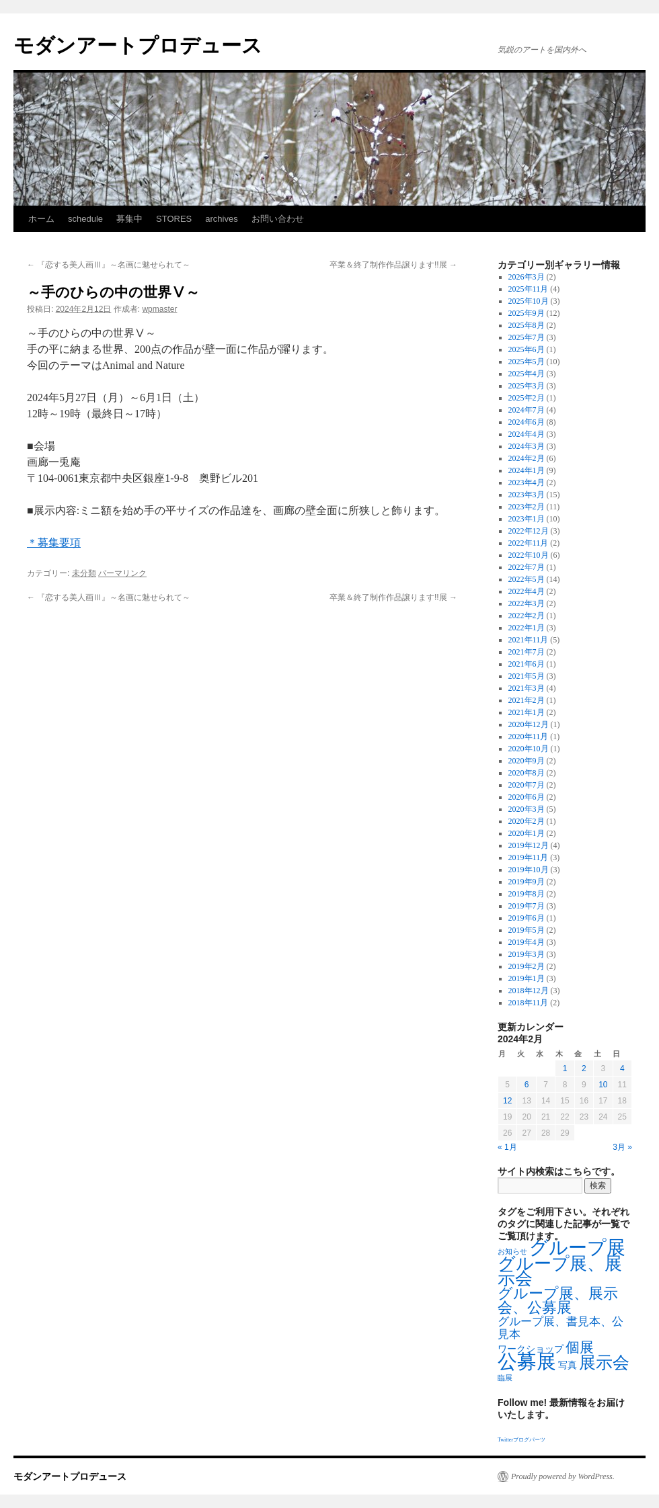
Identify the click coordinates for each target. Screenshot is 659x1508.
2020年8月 (526, 773)
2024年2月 (526, 458)
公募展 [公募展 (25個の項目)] (527, 1361)
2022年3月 (526, 603)
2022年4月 (526, 591)
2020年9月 (526, 760)
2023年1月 (526, 518)
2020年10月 (528, 748)
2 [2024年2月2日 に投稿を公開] (584, 1068)
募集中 (129, 219)
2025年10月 (528, 301)
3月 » (622, 1147)
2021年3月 (526, 688)
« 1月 (507, 1147)
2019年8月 (526, 893)
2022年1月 (526, 627)
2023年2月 (526, 506)
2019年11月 (528, 857)
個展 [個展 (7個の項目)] (580, 1347)
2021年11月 (528, 639)
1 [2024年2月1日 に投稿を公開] (565, 1068)
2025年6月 (526, 349)
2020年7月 (526, 785)
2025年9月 (526, 313)
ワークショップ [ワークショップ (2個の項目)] (531, 1349)
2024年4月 (526, 434)
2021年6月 (526, 664)
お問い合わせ (277, 219)
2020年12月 (528, 724)
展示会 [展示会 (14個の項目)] (604, 1362)
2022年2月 (526, 615)
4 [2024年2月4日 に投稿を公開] (622, 1068)
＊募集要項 (54, 542)
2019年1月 (526, 978)
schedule (85, 219)
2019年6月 (526, 918)
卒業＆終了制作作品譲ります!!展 (393, 264)
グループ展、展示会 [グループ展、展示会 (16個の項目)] (560, 1271)
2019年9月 (526, 881)
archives (221, 219)
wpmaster (159, 309)
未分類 (84, 573)
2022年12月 (528, 531)
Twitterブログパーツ (521, 1440)
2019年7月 (526, 906)
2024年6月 (526, 422)
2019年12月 (528, 845)
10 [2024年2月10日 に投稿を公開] (602, 1084)
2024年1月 (526, 470)
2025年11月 (528, 289)
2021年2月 (526, 700)
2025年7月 (526, 337)
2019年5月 (526, 930)
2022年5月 (526, 579)
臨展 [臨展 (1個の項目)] (505, 1378)
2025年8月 (526, 325)
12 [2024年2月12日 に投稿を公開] (507, 1100)
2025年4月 (526, 373)
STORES (174, 219)
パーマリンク (122, 573)
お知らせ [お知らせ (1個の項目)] (512, 1251)
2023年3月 (526, 494)
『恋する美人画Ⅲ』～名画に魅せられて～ (108, 264)
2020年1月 (526, 833)
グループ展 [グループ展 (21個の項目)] (577, 1247)
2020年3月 (526, 809)
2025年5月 (526, 361)
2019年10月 (528, 869)
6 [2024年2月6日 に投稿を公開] (527, 1084)
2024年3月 (526, 446)
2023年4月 (526, 482)
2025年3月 (526, 385)
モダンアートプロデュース (137, 45)
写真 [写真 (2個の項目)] (567, 1365)
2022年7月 (526, 567)
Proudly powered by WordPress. (563, 1476)
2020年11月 (528, 736)
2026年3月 (526, 277)
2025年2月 (526, 398)
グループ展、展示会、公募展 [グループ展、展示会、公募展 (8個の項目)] (558, 1301)
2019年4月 (526, 942)
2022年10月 (528, 555)
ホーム (41, 219)
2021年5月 (526, 676)
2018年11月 (528, 1002)
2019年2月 (526, 966)
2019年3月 (526, 954)
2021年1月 (526, 712)
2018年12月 (528, 990)
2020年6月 (526, 797)
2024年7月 (526, 410)
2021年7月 (526, 652)
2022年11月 (528, 543)
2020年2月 (526, 821)
